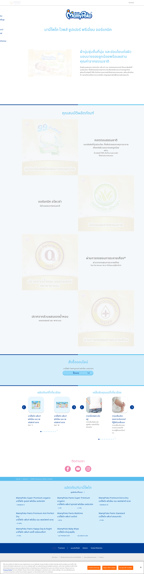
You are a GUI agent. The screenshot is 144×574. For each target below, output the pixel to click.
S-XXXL (19, 523)
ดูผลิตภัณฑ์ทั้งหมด (77, 492)
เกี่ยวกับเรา (55, 557)
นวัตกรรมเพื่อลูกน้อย (9, 21)
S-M (60, 508)
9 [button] (55, 431)
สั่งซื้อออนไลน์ (7, 33)
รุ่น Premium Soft (64, 536)
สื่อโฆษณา (6, 37)
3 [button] (44, 431)
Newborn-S (21, 505)
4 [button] (46, 431)
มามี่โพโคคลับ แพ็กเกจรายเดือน (7, 63)
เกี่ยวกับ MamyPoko (7, 15)
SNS (10, 52)
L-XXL (80, 508)
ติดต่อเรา (85, 548)
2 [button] (42, 431)
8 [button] (53, 431)
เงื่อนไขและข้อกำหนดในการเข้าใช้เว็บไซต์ (71, 557)
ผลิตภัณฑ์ (6, 26)
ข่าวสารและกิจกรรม (9, 41)
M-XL (60, 520)
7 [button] (51, 431)
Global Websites (96, 548)
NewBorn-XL (104, 505)
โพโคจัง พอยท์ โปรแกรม (7, 58)
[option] (36, 412)
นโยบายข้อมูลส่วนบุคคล (90, 557)
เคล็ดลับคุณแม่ (8, 29)
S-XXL (102, 520)
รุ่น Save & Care (83, 536)
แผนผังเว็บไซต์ (75, 548)
